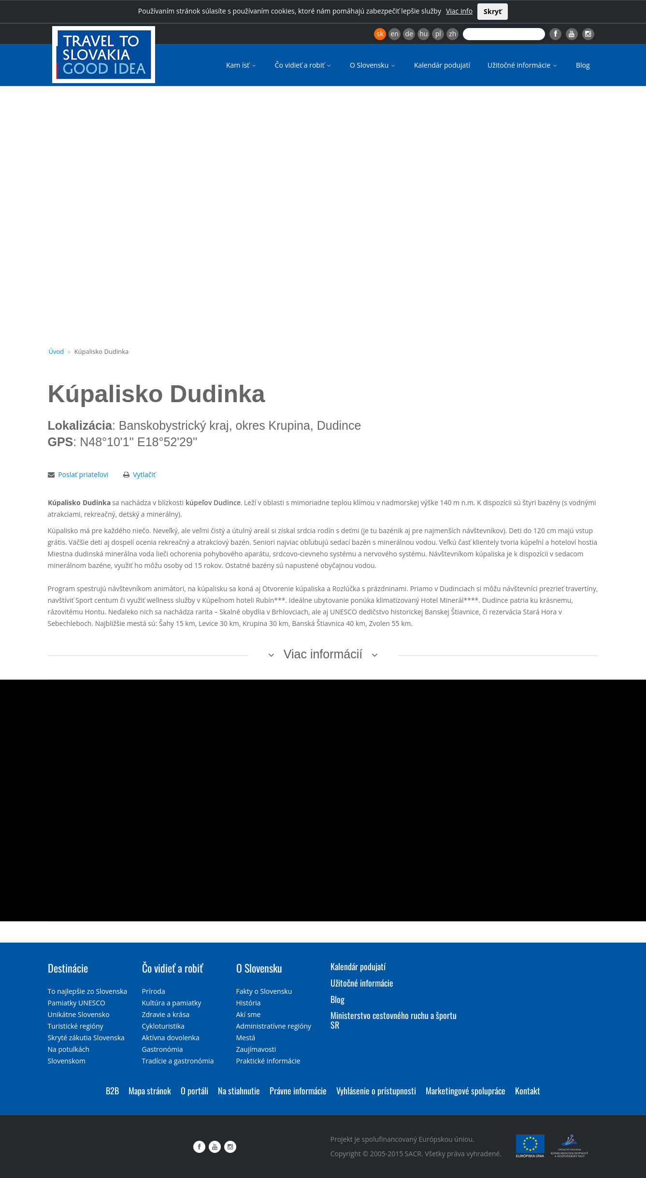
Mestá (246, 1037)
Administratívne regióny (274, 1026)
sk (380, 33)
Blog (583, 65)
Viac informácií (323, 654)
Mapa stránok (150, 1090)
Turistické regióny (75, 1026)
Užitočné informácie (523, 65)
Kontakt (527, 1090)
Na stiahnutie (239, 1090)
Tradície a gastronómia (178, 1060)
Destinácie (68, 967)
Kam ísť (242, 65)
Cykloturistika (163, 1026)
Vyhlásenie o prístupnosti (376, 1090)
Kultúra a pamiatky (171, 1002)
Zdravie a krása (166, 1014)
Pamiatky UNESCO (76, 1002)
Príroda (153, 991)
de (409, 33)
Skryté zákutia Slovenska (86, 1037)
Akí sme (248, 1014)
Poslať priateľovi (83, 474)
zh (452, 33)
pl (438, 33)
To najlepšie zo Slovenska (88, 991)
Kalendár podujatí (442, 65)
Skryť (493, 11)
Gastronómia (162, 1049)
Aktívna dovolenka (171, 1037)
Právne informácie (298, 1090)
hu (423, 33)
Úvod (56, 351)
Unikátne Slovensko (79, 1014)
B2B (112, 1090)
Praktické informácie (268, 1060)
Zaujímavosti (256, 1049)
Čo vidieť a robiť (303, 65)
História (248, 1002)
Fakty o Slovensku (264, 991)
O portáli (194, 1090)
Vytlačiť (144, 474)
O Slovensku (373, 65)
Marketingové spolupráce (465, 1090)
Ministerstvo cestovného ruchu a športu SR (393, 1020)
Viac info (459, 10)
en (394, 33)
